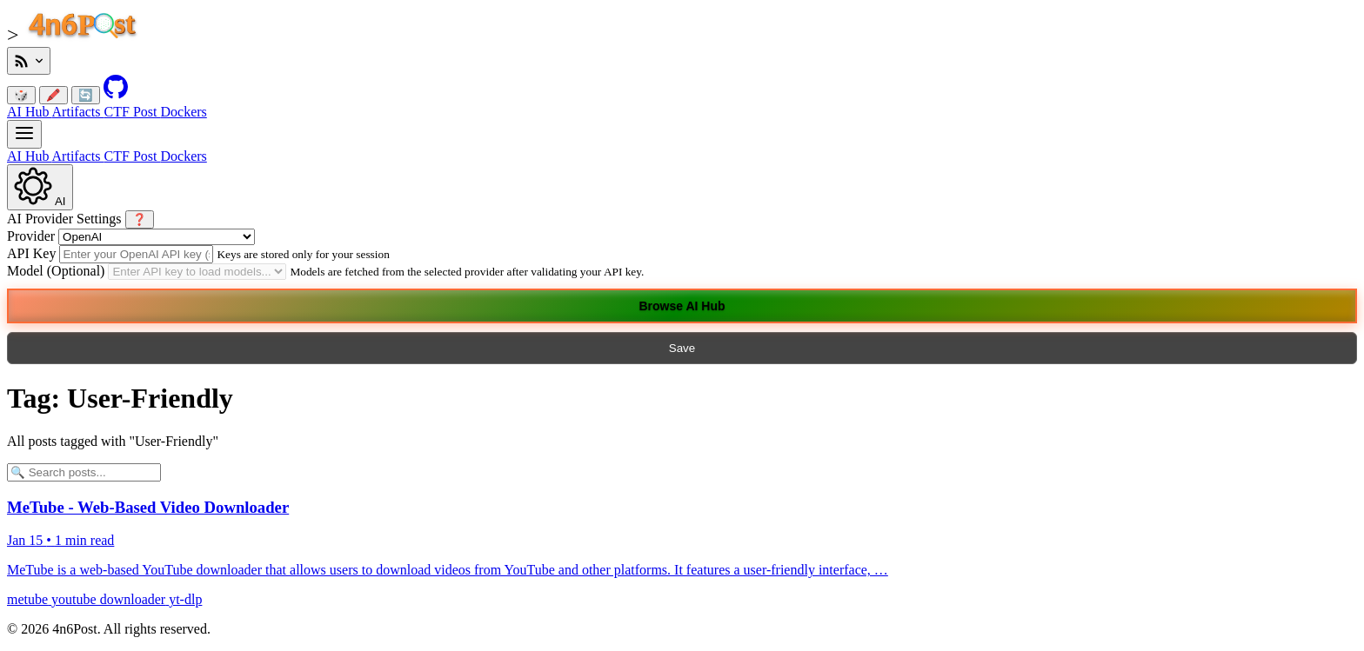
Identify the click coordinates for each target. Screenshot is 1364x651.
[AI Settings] (40, 187)
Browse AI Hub (682, 306)
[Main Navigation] (24, 134)
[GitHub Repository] (116, 94)
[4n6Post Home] (88, 37)
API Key (33, 253)
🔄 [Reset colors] (85, 95)
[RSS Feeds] (28, 61)
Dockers (183, 111)
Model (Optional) (55, 270)
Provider (31, 236)
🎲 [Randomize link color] (21, 95)
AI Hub (29, 111)
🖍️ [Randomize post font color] (53, 95)
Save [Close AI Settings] (682, 348)
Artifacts (78, 111)
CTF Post (132, 111)
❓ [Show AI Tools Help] (139, 219)
